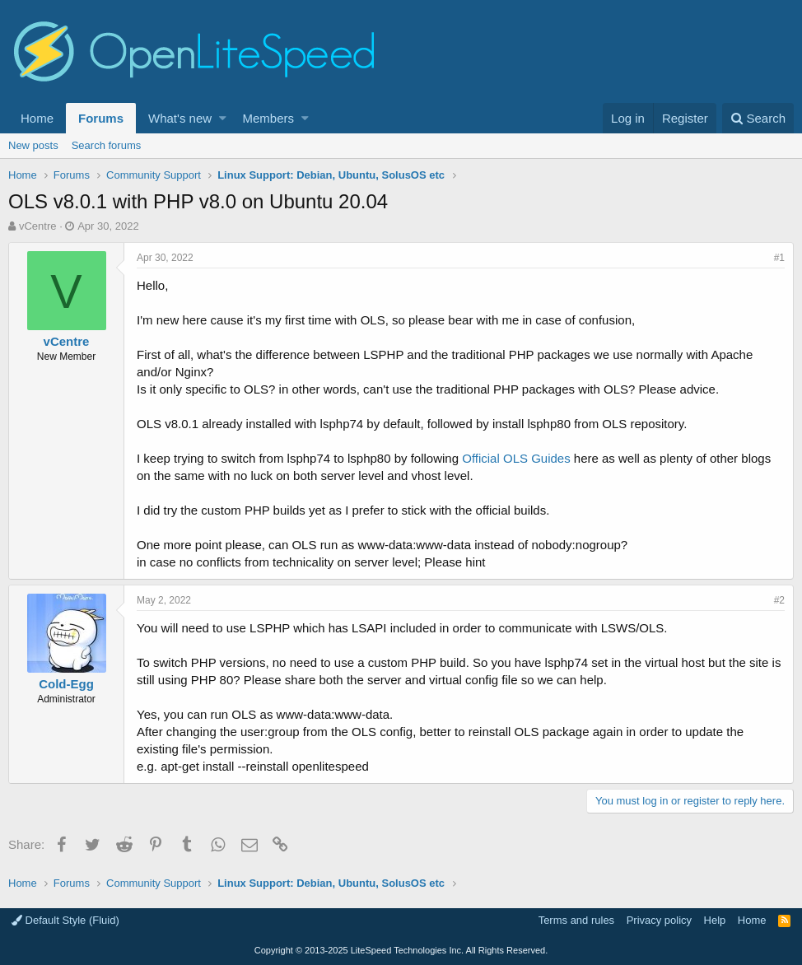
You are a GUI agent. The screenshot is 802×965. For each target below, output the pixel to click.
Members (269, 118)
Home (37, 118)
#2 (779, 600)
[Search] (758, 118)
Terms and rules (576, 920)
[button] (223, 118)
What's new (180, 118)
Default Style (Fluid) (65, 920)
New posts (33, 145)
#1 (779, 257)
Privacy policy (659, 920)
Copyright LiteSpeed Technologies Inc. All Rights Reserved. (401, 950)
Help (715, 920)
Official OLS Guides (516, 458)
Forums (101, 118)
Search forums (107, 145)
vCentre (38, 226)
